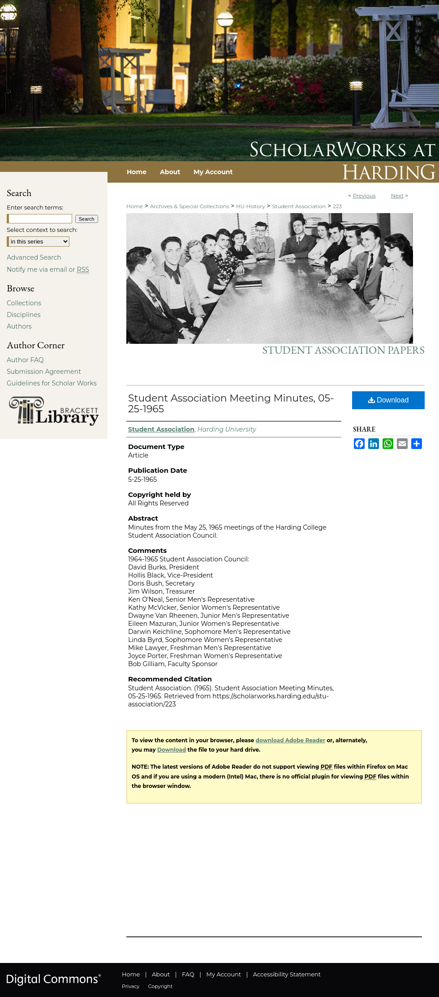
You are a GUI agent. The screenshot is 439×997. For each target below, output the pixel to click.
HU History (250, 206)
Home (134, 206)
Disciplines (23, 315)
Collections (24, 303)
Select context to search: (42, 229)
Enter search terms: (35, 207)
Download (388, 400)
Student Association (299, 206)
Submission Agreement (44, 372)
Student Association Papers (344, 350)
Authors (19, 326)
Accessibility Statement (287, 974)
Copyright (160, 986)
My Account (224, 974)
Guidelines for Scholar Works (52, 383)
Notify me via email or (48, 269)
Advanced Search (34, 257)
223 (337, 206)
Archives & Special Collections (189, 206)
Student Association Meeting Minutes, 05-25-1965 (231, 403)
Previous (364, 195)
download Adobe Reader (290, 740)
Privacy (130, 986)
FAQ (188, 974)
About (161, 974)
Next (397, 195)
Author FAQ (25, 360)
